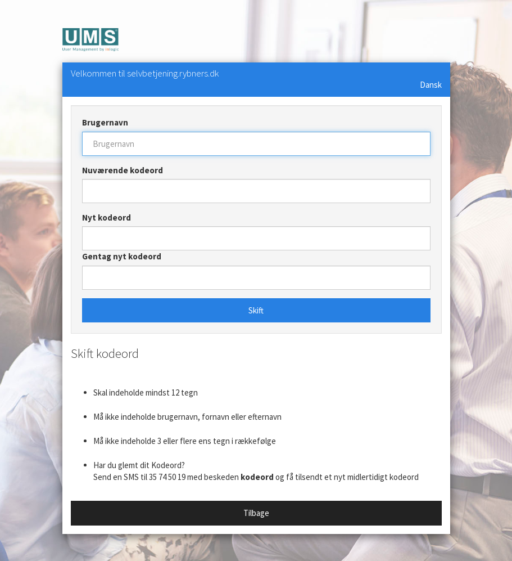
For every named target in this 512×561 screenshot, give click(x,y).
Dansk (431, 84)
